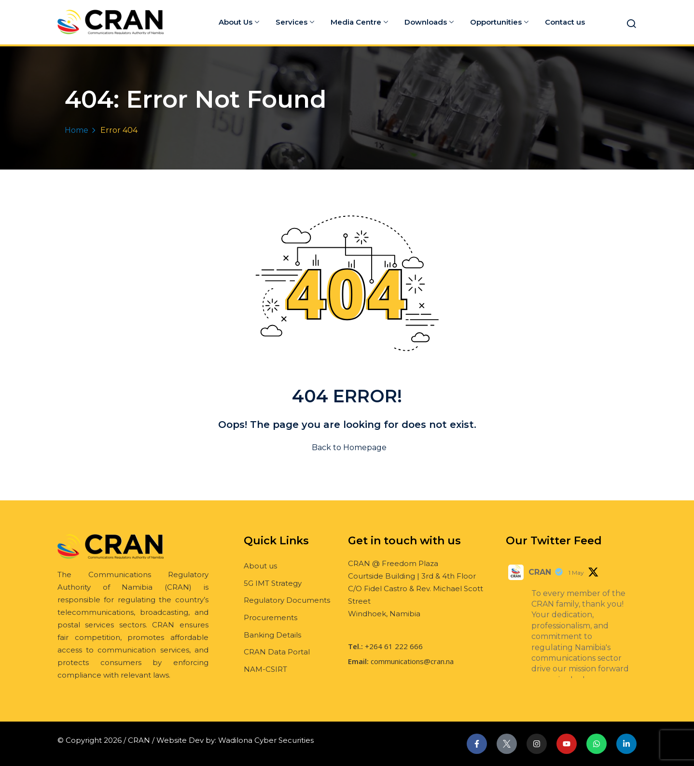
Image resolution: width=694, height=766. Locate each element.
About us (260, 565)
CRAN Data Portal (277, 651)
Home (76, 130)
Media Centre (359, 22)
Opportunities (499, 22)
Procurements (270, 617)
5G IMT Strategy (273, 583)
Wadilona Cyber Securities (266, 740)
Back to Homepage (347, 447)
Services (295, 22)
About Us (239, 22)
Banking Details (272, 634)
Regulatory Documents (287, 600)
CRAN (539, 572)
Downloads (429, 22)
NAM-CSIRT (265, 669)
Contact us (565, 22)
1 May (576, 572)
